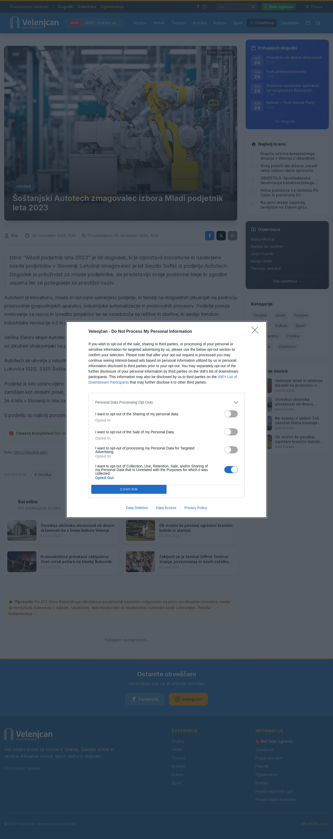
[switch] (231, 413)
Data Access (166, 508)
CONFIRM (129, 489)
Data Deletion (137, 508)
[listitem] (166, 402)
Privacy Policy (195, 508)
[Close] (256, 332)
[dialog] (166, 420)
